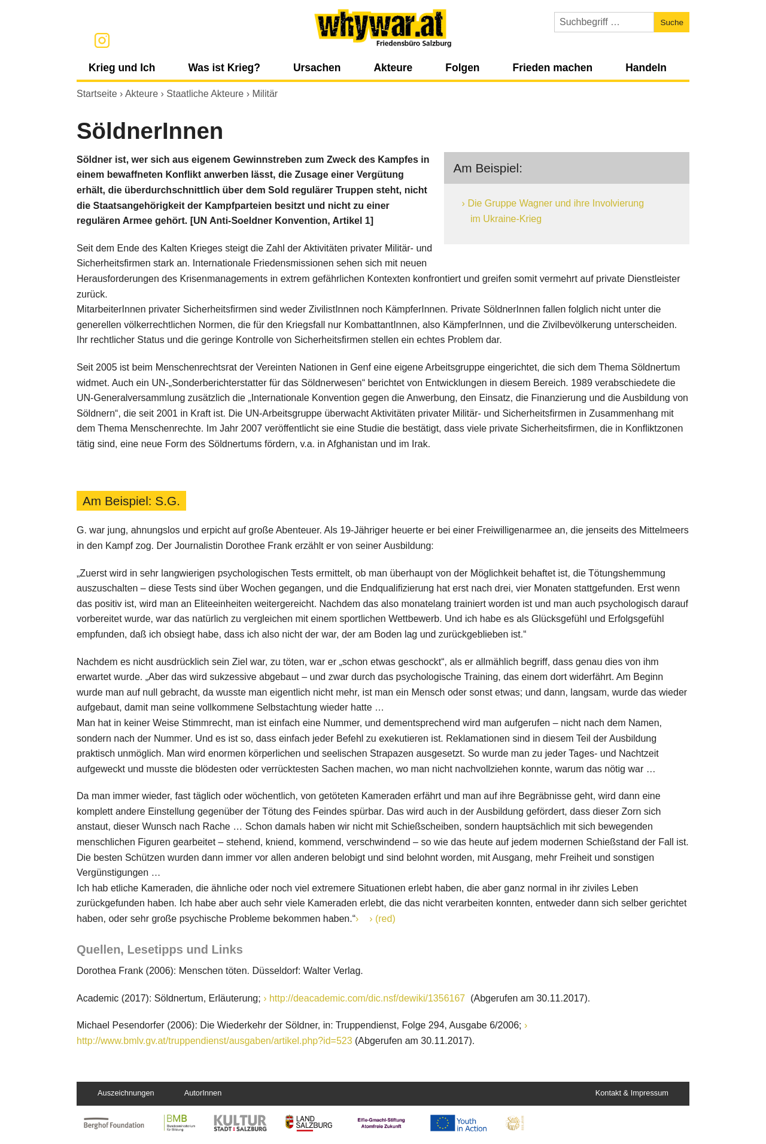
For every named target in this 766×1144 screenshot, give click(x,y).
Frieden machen (552, 68)
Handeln (646, 68)
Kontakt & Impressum (631, 1092)
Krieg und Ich (122, 68)
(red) (385, 919)
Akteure (392, 68)
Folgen (462, 68)
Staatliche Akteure (205, 94)
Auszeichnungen (126, 1092)
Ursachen (317, 68)
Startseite (97, 94)
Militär (265, 94)
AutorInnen (203, 1092)
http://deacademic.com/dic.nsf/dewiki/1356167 (368, 998)
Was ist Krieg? (224, 68)
